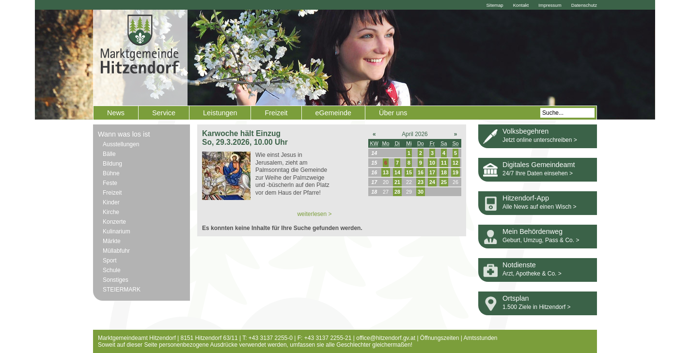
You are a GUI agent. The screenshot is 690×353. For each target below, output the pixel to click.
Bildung (112, 163)
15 (409, 172)
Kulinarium (116, 231)
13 (386, 172)
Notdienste (519, 265)
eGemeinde (333, 113)
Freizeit (276, 113)
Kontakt (521, 5)
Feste (110, 183)
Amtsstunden (481, 338)
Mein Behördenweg (532, 231)
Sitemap (494, 5)
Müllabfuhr (116, 250)
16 (420, 172)
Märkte (112, 241)
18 (444, 172)
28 (397, 192)
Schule (112, 270)
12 (455, 163)
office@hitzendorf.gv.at (385, 338)
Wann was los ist (124, 134)
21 (397, 182)
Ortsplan (515, 298)
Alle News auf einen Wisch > (539, 206)
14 (397, 172)
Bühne (111, 173)
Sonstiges (115, 279)
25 (444, 182)
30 (420, 192)
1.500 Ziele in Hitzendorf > (536, 307)
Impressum (549, 5)
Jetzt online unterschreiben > (539, 140)
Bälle (109, 154)
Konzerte (114, 221)
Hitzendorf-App (525, 198)
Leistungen (220, 113)
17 (432, 172)
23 (420, 182)
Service (163, 113)
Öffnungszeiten (439, 338)
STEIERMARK (122, 289)
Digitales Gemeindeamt (538, 165)
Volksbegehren (525, 131)
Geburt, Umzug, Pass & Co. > (540, 240)
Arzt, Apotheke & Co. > (532, 273)
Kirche (111, 212)
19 (455, 172)
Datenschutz (584, 5)
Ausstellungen (121, 144)
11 (444, 163)
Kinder (111, 202)
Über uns (393, 113)
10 (432, 163)
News (116, 113)
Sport (110, 260)
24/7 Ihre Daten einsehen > (537, 173)
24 (432, 182)
